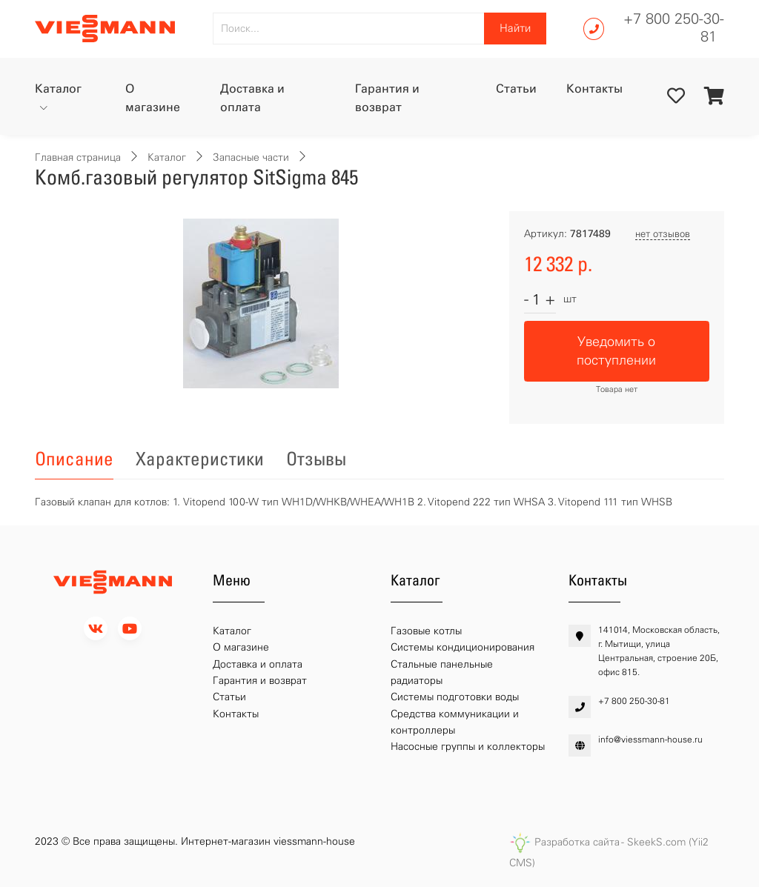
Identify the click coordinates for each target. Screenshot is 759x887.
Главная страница (78, 157)
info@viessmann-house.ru (650, 739)
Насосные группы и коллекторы (468, 746)
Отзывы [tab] (316, 458)
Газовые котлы (426, 631)
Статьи (516, 89)
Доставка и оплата (252, 98)
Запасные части (251, 157)
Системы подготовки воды (455, 697)
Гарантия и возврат (387, 98)
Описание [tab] (74, 458)
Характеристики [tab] (200, 458)
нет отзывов (662, 233)
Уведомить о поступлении (616, 350)
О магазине (152, 98)
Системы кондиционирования (462, 647)
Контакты (594, 89)
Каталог (58, 89)
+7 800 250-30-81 (673, 27)
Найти (515, 28)
